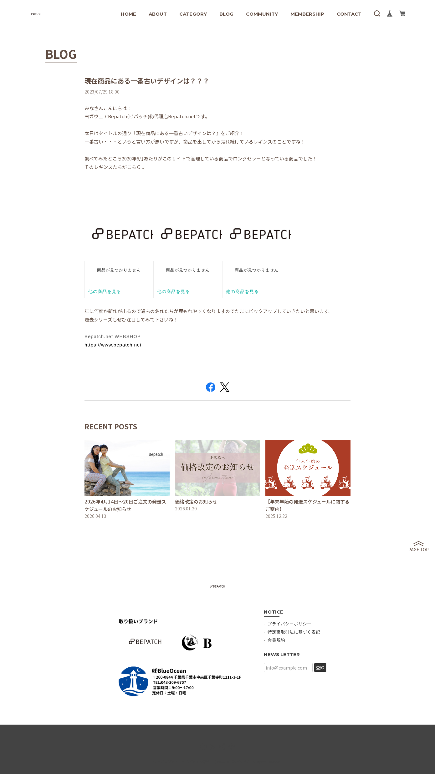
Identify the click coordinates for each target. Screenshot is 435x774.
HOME (128, 14)
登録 (320, 667)
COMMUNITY (262, 14)
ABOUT (158, 14)
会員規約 (276, 640)
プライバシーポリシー (289, 623)
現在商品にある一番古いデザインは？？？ (146, 80)
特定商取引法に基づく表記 (294, 632)
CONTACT (349, 14)
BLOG (226, 14)
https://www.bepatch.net (112, 344)
